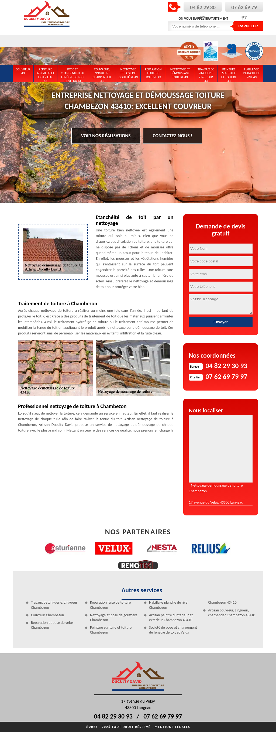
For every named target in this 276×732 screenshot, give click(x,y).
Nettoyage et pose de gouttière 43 (128, 73)
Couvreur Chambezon (47, 615)
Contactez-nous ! (172, 136)
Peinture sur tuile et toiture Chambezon (111, 630)
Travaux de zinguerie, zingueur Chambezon (54, 605)
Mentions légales (172, 727)
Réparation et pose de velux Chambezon (52, 625)
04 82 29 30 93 (113, 716)
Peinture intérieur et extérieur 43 (45, 74)
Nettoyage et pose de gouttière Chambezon (113, 617)
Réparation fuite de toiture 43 (153, 73)
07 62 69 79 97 (162, 716)
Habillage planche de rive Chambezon (168, 605)
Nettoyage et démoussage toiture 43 (180, 73)
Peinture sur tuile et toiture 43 (229, 74)
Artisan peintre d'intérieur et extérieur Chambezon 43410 (171, 617)
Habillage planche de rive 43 (251, 73)
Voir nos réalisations (106, 136)
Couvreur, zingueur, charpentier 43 (102, 74)
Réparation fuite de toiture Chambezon (110, 605)
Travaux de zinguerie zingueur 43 (206, 74)
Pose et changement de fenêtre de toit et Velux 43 (73, 74)
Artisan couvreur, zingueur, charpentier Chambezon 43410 (231, 612)
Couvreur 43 (23, 71)
